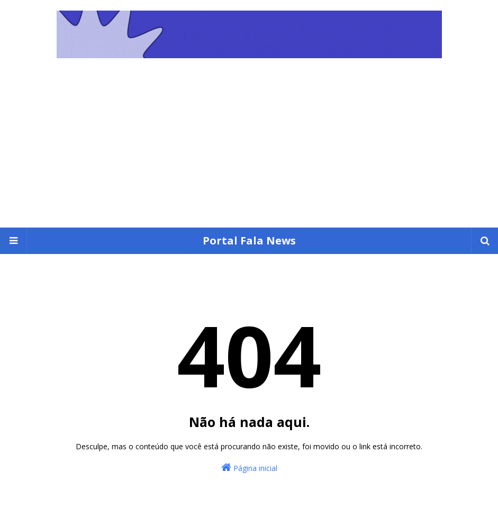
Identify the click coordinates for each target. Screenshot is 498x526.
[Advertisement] (249, 148)
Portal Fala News (249, 240)
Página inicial (249, 467)
